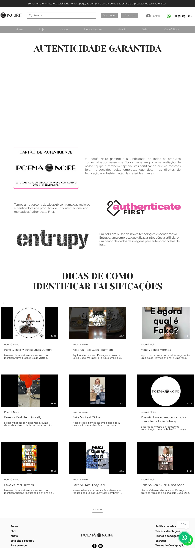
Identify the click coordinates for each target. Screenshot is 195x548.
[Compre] (129, 15)
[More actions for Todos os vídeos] (6, 302)
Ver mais (97, 509)
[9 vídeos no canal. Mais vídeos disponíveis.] (97, 402)
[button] (6, 302)
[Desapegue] (109, 15)
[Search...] (61, 15)
